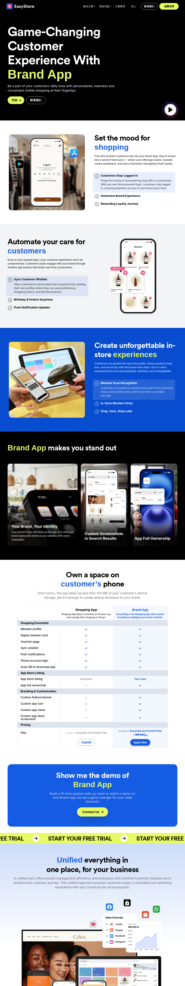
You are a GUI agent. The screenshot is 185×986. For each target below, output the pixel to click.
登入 (133, 6)
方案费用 (120, 6)
